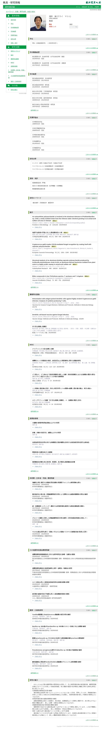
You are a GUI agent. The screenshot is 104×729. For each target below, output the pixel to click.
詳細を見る (37, 227)
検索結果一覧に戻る (87, 7)
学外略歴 (13, 31)
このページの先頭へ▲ (92, 34)
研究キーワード (15, 51)
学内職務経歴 (15, 27)
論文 (12, 55)
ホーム (78, 7)
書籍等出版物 (15, 59)
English (97, 7)
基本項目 (13, 20)
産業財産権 (14, 66)
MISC (12, 62)
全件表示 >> (34, 110)
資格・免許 (14, 43)
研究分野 (13, 39)
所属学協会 (14, 35)
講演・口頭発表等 (16, 81)
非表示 (94, 39)
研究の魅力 (14, 89)
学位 (12, 23)
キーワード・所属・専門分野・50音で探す (20, 11)
